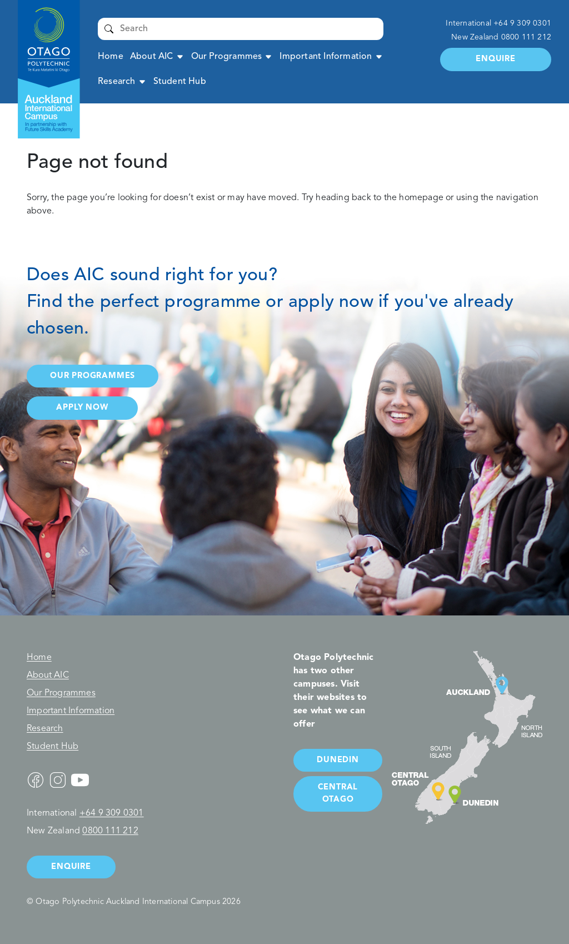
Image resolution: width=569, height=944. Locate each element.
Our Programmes (226, 56)
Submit (109, 28)
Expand (180, 56)
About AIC (151, 56)
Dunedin (338, 760)
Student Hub (179, 81)
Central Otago (338, 793)
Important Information (325, 56)
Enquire (496, 59)
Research (117, 81)
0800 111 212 (526, 37)
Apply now (82, 408)
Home (110, 56)
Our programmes (92, 376)
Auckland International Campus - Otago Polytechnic (43, 33)
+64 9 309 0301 (522, 23)
